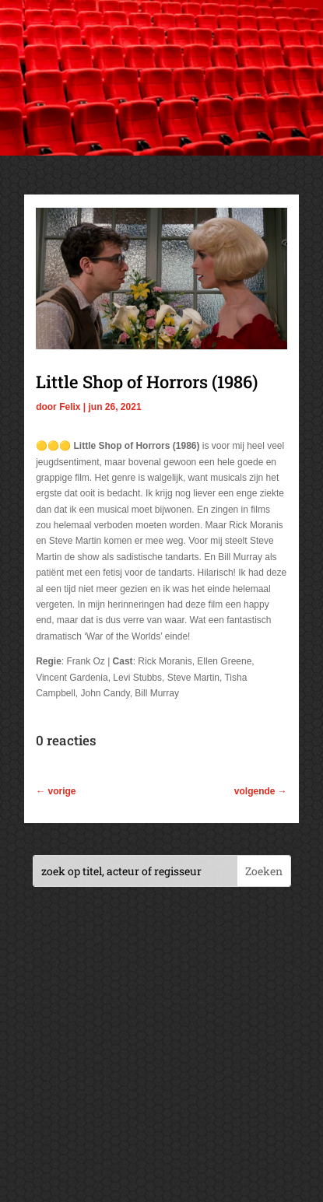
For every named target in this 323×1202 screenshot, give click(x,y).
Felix (69, 406)
